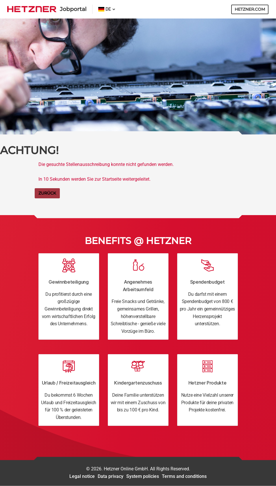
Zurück (47, 193)
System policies (142, 476)
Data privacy (110, 476)
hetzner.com (250, 9)
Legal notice (82, 476)
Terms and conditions (184, 476)
